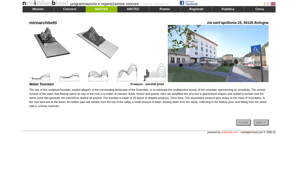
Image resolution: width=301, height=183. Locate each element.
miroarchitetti (43, 22)
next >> (261, 122)
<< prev (243, 122)
